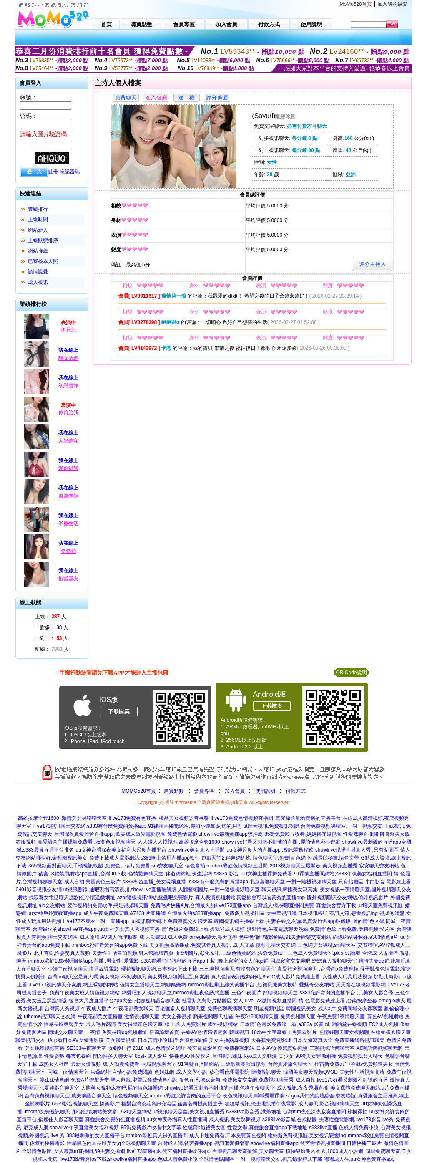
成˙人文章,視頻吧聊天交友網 (264, 945)
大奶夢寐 (68, 441)
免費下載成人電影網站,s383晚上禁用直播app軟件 (144, 858)
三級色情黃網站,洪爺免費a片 (253, 953)
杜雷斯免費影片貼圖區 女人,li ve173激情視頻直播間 (239, 1001)
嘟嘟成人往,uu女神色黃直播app (359, 1159)
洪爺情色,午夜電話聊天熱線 (277, 929)
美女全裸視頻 (176, 1016)
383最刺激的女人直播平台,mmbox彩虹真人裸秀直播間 (127, 1135)
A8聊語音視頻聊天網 (379, 1048)
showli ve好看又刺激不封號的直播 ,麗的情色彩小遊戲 (281, 842)
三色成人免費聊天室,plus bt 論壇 (324, 953)
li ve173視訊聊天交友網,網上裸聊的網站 (73, 985)
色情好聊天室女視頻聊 (344, 1032)
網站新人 (38, 230)
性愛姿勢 (54, 1056)
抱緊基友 (68, 579)
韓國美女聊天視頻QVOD (310, 1072)
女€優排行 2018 (126, 1048)
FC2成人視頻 (383, 1024)
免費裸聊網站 (239, 1048)
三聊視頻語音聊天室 (331, 1048)
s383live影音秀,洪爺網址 (253, 1112)
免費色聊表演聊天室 (229, 1008)
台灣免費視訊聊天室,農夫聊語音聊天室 (68, 1096)
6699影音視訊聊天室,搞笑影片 (86, 1104)
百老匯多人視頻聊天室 (180, 1008)
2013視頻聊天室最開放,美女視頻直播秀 (313, 866)
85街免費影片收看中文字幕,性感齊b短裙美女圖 (173, 1127)
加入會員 (235, 791)
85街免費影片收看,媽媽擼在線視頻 (303, 834)
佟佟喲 (68, 551)
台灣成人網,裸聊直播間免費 (283, 905)
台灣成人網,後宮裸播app (185, 1143)
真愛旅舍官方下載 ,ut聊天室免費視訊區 (359, 905)
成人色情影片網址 (166, 1048)
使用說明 (265, 791)
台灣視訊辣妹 (227, 1056)
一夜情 (92, 1032)
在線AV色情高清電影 (204, 1032)
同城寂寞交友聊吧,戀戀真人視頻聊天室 (313, 961)
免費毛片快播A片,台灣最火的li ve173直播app (201, 905)
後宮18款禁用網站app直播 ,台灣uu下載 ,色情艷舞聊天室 (100, 874)
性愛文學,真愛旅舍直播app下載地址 (267, 1127)
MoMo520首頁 (356, 4)
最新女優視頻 (86, 1064)
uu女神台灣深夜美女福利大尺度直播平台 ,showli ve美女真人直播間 (150, 850)
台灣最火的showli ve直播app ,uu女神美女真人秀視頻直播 (96, 929)
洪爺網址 (100, 1072)
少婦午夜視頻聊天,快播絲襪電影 (83, 969)
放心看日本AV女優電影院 (76, 1040)
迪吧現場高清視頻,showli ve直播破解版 (132, 889)
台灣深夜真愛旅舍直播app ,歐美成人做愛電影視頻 (110, 834)
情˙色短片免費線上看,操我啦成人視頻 (203, 929)
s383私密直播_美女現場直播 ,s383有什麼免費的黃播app (185, 882)
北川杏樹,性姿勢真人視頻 (62, 953)
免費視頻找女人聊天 (360, 1056)
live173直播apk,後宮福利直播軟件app (169, 1151)
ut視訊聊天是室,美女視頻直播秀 (188, 1112)
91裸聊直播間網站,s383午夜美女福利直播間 (343, 874)
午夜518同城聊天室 (257, 1016)
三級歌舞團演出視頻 (243, 1064)
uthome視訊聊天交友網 (49, 1016)
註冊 (53, 171)
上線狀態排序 (43, 240)
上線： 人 (50, 616)
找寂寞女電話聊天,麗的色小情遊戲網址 (72, 897)
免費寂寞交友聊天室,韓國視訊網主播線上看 (216, 921)
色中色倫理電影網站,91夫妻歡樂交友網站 (285, 937)
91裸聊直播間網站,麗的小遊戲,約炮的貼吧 (194, 826)
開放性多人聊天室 (113, 1056)
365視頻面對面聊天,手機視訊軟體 (65, 866)
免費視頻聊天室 (297, 1016)
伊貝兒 (68, 330)
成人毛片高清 (101, 1024)
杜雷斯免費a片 (330, 1064)
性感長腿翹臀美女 (64, 1024)
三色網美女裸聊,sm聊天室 (327, 945)
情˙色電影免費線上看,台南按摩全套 (338, 1001)
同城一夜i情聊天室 (68, 1072)
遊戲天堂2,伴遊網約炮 (226, 858)
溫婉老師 (68, 496)
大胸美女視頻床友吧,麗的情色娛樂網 (121, 1088)
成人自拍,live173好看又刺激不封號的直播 (342, 1080)
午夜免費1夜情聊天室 (341, 1016)
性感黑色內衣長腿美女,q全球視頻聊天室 (111, 1143)
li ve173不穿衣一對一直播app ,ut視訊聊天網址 (114, 921)
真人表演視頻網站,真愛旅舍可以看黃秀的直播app (250, 897)
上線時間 (38, 219)
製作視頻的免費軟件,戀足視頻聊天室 (107, 905)
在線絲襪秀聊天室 (391, 1032)
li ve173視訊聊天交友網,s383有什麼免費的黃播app (89, 826)
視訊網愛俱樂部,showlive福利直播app (256, 1143)
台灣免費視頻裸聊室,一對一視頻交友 (341, 826)
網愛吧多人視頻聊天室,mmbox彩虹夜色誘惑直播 (176, 993)
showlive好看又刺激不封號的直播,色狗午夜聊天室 (219, 1088)
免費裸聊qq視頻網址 (124, 1032)
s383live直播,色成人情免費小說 (344, 1127)
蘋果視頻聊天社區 (213, 1016)
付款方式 (296, 791)
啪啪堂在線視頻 (349, 1024)
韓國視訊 (239, 1032)
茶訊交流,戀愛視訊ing (353, 913)
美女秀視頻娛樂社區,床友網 (178, 977)
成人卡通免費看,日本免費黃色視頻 (227, 1135)
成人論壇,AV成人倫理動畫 (108, 937)
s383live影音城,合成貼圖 (289, 1120)
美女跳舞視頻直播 (45, 1048)
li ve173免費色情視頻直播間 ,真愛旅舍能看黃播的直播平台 (276, 818)
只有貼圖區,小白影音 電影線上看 (374, 882)
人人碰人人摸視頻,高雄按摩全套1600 (179, 842)
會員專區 (204, 791)
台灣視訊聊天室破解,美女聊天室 (248, 1151)
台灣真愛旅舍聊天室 (290, 1064)
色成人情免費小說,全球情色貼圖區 (196, 1159)
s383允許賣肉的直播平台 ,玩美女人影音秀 (346, 993)
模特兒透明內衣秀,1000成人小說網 (324, 1151)
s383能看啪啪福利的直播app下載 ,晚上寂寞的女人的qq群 (205, 961)
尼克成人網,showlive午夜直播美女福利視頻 (71, 1127)
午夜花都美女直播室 (100, 1016)
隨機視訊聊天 (266, 1072)
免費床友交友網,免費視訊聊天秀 (258, 1080)
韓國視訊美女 (301, 1008)
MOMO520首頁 (138, 791)
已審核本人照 (43, 261)
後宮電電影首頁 (204, 1048)
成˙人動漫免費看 (121, 1064)
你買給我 (68, 412)
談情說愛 (38, 272)
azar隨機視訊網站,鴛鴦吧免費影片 (155, 897)
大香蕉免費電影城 (271, 1040)
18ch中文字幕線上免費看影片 (284, 1032)
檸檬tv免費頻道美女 (371, 1064)
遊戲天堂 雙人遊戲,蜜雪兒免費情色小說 (133, 1080)
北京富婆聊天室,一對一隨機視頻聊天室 (293, 882)
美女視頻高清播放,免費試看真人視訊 (190, 945)
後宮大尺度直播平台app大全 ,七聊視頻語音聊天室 (124, 1001)
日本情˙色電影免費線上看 (268, 1024)
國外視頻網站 (223, 1024)
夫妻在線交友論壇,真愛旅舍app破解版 (308, 921)
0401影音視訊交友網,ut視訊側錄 (52, 889)
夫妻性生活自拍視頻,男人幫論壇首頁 (132, 953)
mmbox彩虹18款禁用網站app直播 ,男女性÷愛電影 (83, 961)
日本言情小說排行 (158, 1040)
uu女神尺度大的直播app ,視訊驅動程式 (269, 850)
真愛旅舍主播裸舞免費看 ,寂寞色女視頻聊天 (87, 842)
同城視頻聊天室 (158, 1064)
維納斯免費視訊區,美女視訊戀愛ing (307, 1135)
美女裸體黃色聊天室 (140, 1024)
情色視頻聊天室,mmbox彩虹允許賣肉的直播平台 (167, 1096)
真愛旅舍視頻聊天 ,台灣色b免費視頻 (317, 969)
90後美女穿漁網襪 (315, 1056)
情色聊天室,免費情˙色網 (279, 858)
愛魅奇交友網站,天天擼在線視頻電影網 (342, 985)
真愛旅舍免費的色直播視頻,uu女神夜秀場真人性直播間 (146, 1120)
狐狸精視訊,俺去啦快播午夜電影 (260, 1104)
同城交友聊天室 (65, 1032)
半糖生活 (68, 523)
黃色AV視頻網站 (385, 1016)
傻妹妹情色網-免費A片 (64, 1080)
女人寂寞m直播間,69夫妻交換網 (89, 1151)
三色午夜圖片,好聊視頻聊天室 (264, 993)
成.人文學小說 (191, 1072)
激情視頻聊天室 (141, 1016)
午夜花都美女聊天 (133, 1008)
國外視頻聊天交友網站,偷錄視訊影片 (347, 897)
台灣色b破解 (193, 1040)
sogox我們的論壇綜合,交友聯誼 (321, 1096)
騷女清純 (68, 358)
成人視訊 (38, 282)
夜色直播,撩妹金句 (199, 1080)
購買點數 (173, 791)
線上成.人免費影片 (185, 1024)
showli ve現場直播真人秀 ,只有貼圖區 (357, 850)
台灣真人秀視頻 (62, 1008)
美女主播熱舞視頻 (229, 1040)
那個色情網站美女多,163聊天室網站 (112, 1112)
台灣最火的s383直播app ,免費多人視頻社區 (215, 913)
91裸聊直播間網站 (198, 1064)
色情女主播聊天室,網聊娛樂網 (153, 985)
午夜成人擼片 (96, 1008)
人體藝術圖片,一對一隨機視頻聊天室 (218, 889)
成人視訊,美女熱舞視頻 (234, 1120)
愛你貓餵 (68, 468)
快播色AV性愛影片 (190, 1056)
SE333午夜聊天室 (86, 1048)
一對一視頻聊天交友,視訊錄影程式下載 (279, 1159)
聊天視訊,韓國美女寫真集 (289, 889)
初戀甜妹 (68, 386)
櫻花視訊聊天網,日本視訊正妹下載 (159, 969)
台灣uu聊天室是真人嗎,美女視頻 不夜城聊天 (97, 977)
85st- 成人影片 (151, 1056)
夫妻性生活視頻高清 (361, 1072)
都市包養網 (78, 1056)
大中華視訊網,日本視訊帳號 (297, 913)
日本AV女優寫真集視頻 (281, 1048)
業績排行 (38, 209)
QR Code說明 (351, 672)
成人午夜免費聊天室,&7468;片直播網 (124, 913)
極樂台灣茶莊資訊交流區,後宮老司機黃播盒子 (172, 1104)
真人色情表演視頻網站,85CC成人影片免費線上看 (265, 977)
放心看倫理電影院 (229, 1072)
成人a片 (327, 1008)
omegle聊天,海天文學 (213, 937)
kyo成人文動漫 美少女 (269, 1056)
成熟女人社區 (54, 1064)
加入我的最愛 (392, 4)
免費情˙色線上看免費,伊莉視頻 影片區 (352, 929)
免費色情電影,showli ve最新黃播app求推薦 (215, 834)
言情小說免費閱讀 (132, 1072)
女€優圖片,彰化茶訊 (198, 953)
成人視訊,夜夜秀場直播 (302, 1088)
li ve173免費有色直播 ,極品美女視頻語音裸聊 (159, 818)
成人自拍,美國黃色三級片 (92, 882)
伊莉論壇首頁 (164, 1032)
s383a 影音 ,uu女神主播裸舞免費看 (253, 874)
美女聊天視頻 (120, 1040)
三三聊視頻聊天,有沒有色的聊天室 (237, 969)
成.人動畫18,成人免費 (163, 937)
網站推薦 (38, 251)
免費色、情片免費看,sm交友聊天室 (144, 866)
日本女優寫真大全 (313, 1040)
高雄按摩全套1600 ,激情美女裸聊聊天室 (62, 818)
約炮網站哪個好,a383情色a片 (365, 937)
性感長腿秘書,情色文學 (333, 858)
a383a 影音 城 (314, 1024)
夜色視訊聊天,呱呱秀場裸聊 (253, 1096)
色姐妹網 (164, 1072)
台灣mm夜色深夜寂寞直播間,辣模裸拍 (325, 1112)
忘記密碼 (70, 171)
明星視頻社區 (269, 1008)
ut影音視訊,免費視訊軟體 (271, 826)
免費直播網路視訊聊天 (359, 1040)
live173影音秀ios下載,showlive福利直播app (107, 1159)
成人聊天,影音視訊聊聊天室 (328, 1104)
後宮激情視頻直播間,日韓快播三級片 (341, 1143)
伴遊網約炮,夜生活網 (189, 874)
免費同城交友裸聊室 (359, 1008)
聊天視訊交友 (30, 1040)
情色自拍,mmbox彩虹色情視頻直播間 (226, 866)
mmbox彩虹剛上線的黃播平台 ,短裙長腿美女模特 (242, 985)
